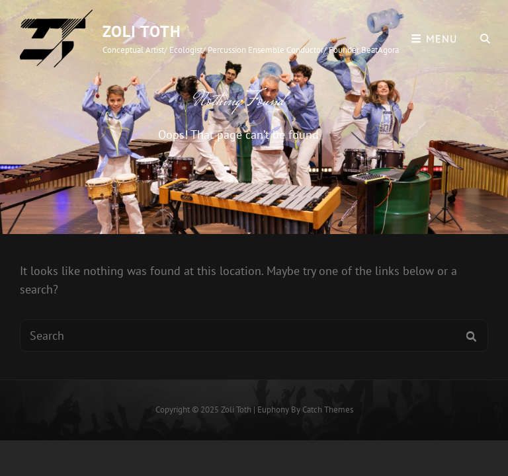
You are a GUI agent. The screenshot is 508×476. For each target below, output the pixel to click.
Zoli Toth (142, 31)
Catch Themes (327, 409)
